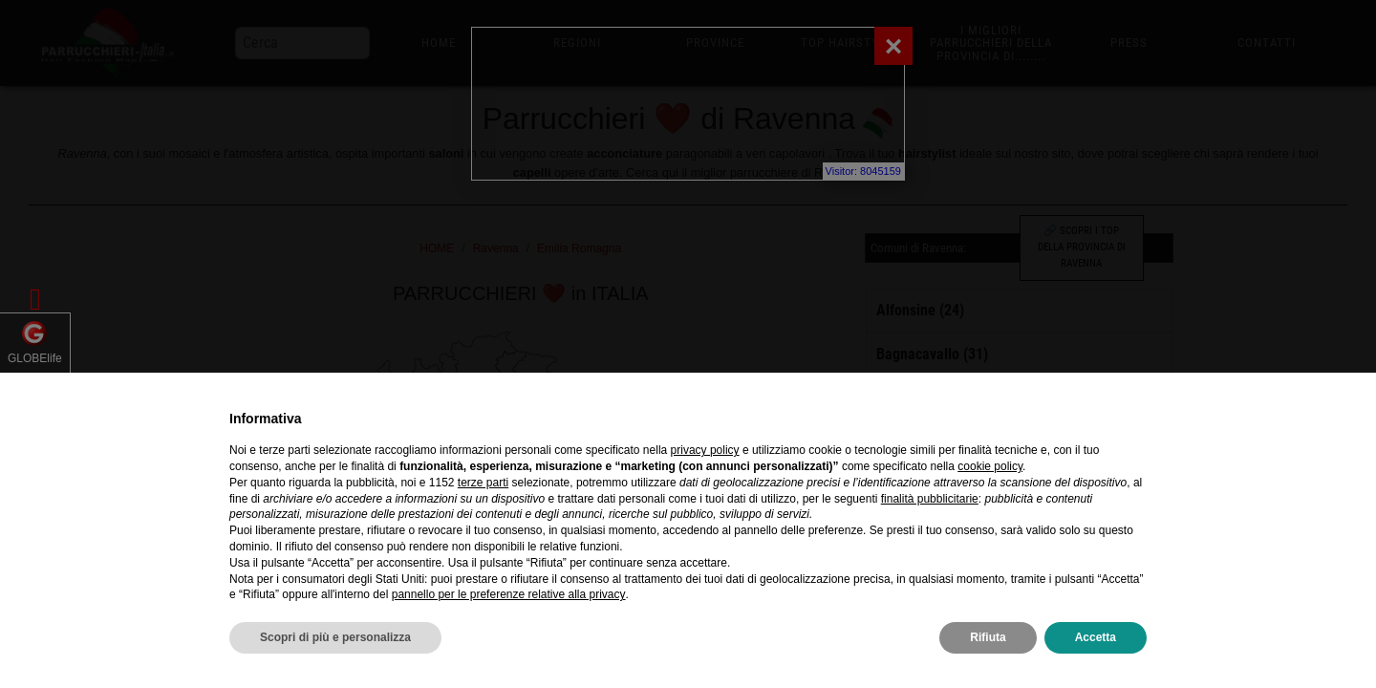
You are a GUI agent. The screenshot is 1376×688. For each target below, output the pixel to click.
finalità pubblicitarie (929, 498)
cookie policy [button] (989, 466)
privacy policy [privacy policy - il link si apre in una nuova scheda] (705, 450)
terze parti (483, 482)
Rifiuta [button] (987, 637)
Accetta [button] (1095, 637)
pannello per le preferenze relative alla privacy (509, 594)
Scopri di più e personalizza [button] (335, 637)
